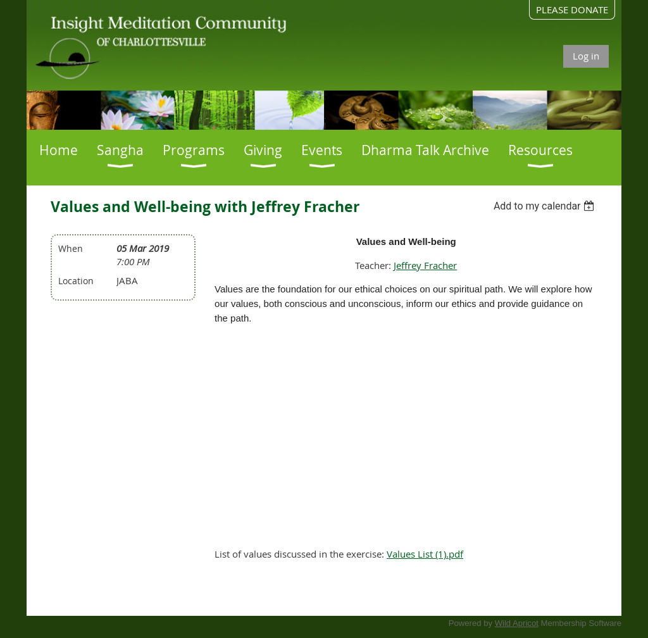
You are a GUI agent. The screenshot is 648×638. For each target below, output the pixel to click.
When (70, 248)
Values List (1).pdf (425, 553)
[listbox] (546, 206)
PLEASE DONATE (572, 9)
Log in (586, 55)
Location (76, 281)
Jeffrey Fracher (425, 265)
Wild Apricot (517, 623)
